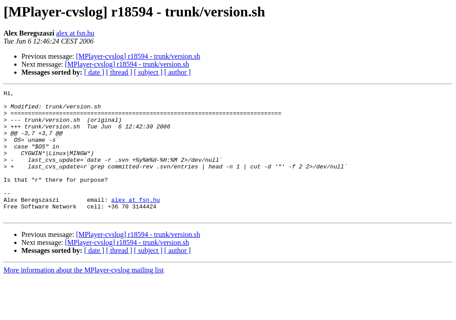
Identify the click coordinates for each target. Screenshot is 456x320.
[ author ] (177, 72)
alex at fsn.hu (75, 33)
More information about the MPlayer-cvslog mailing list (84, 295)
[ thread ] (119, 72)
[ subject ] (148, 72)
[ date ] (94, 72)
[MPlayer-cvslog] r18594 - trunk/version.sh (138, 56)
